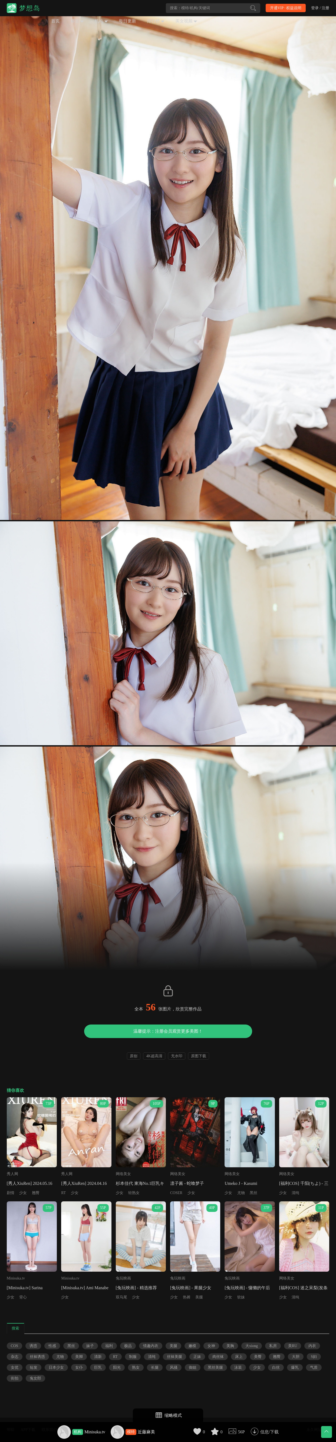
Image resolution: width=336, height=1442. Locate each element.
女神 (211, 1346)
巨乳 (98, 1367)
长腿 (155, 1367)
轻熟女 (134, 1193)
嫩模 (192, 1346)
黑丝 (253, 1193)
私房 (273, 1346)
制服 (133, 1357)
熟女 (136, 1367)
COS (14, 1346)
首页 (55, 21)
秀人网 (12, 1174)
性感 (52, 1346)
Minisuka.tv (94, 1432)
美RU (292, 1346)
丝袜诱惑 (37, 1357)
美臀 (258, 1357)
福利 (109, 1346)
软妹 (241, 1297)
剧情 (10, 1193)
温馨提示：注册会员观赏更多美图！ (168, 1031)
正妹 (197, 1357)
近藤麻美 (146, 1432)
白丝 (276, 1367)
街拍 (14, 1378)
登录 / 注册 (320, 8)
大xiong (251, 1346)
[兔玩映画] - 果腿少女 (190, 1287)
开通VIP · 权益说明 (286, 8)
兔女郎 (35, 1378)
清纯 (295, 1193)
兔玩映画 (123, 1278)
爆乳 (295, 1367)
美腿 (199, 1297)
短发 (33, 1367)
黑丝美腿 (215, 1367)
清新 (98, 1357)
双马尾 (121, 1297)
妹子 (90, 1346)
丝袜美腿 (174, 1357)
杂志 (14, 1357)
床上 (239, 1357)
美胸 (230, 1346)
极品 (128, 1346)
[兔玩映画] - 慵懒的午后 (247, 1287)
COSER (176, 1193)
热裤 (186, 1297)
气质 (314, 1367)
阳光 (117, 1367)
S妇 (314, 1357)
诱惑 (33, 1346)
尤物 (241, 1193)
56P (241, 1432)
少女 (23, 1193)
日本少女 (56, 1367)
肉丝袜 (218, 1357)
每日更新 (127, 21)
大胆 (295, 1357)
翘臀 (35, 1193)
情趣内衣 (150, 1346)
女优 (14, 1367)
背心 (23, 1297)
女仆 (79, 1367)
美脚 (79, 1357)
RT (63, 1193)
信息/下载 (269, 1432)
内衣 (312, 1346)
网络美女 (123, 1174)
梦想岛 (29, 8)
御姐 (192, 1367)
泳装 (238, 1367)
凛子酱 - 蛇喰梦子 (187, 1183)
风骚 (173, 1367)
